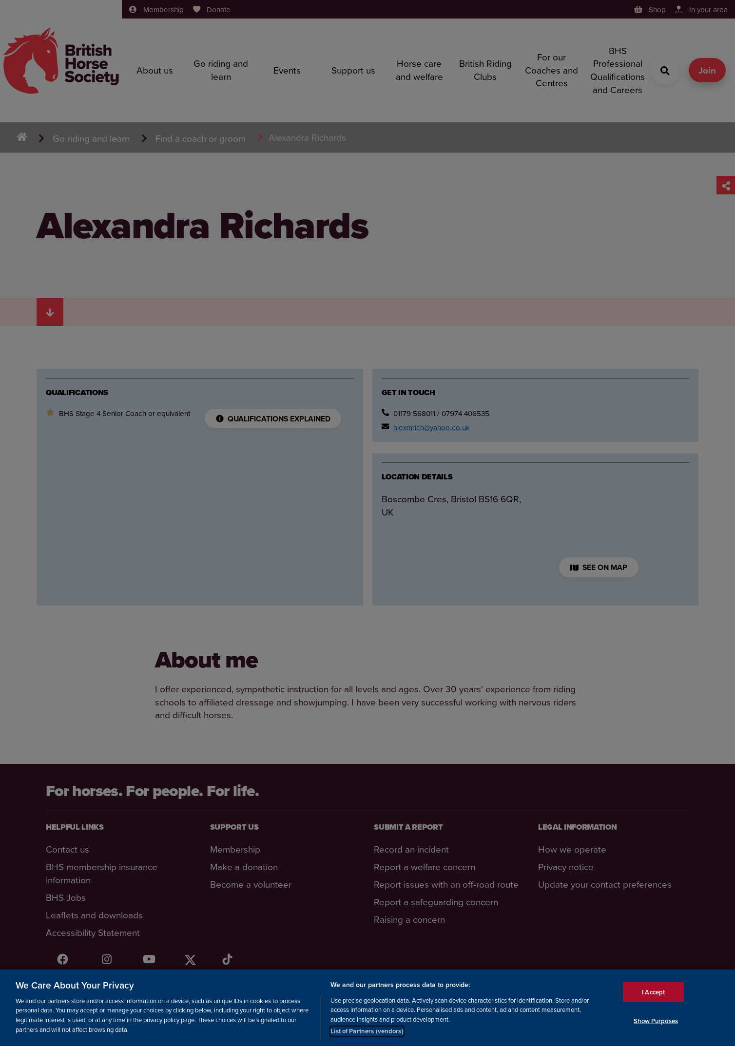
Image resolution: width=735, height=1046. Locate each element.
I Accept (653, 991)
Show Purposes (656, 1021)
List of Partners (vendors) (366, 1031)
